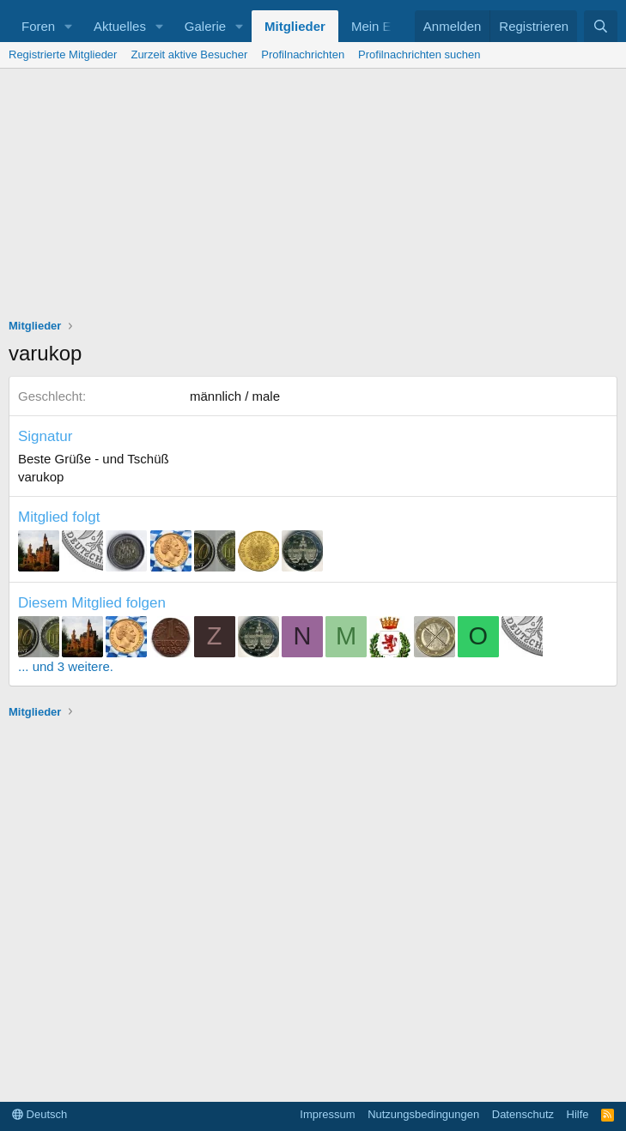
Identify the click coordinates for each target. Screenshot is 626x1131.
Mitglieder (294, 26)
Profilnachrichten (302, 54)
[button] (69, 26)
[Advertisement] (313, 197)
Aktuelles (120, 26)
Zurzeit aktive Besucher (189, 54)
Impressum (327, 1114)
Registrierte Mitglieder (63, 54)
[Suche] (600, 26)
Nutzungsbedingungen (423, 1114)
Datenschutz (523, 1114)
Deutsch (39, 1114)
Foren (38, 26)
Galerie (205, 26)
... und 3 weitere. (65, 666)
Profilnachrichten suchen (419, 54)
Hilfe (578, 1114)
